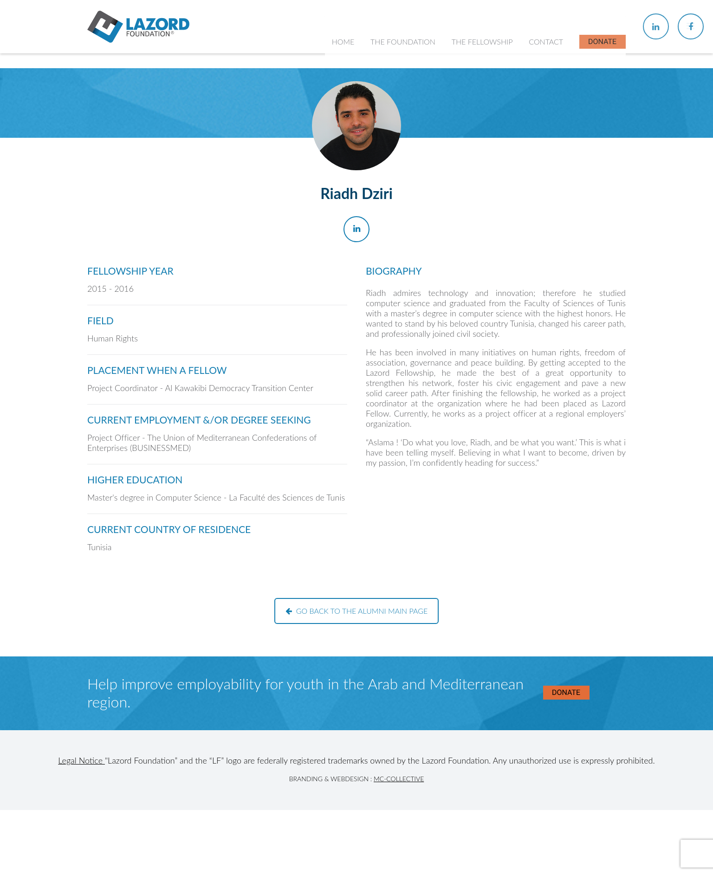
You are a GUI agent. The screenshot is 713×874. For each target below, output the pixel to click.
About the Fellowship (491, 111)
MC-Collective (399, 779)
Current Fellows (482, 148)
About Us (392, 111)
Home (345, 64)
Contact (546, 64)
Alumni (468, 166)
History (388, 130)
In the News (476, 184)
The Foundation (404, 64)
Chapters (471, 130)
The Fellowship (483, 64)
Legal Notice (81, 760)
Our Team (392, 148)
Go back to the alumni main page (356, 610)
